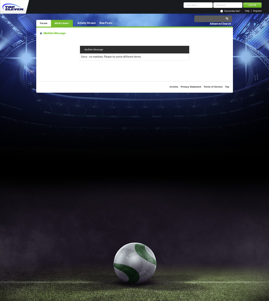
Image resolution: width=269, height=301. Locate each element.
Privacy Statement (191, 86)
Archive (174, 86)
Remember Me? (232, 11)
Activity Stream (86, 23)
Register (257, 11)
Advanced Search (220, 23)
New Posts (105, 23)
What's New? (62, 23)
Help (247, 11)
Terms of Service (213, 86)
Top (227, 86)
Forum (43, 23)
